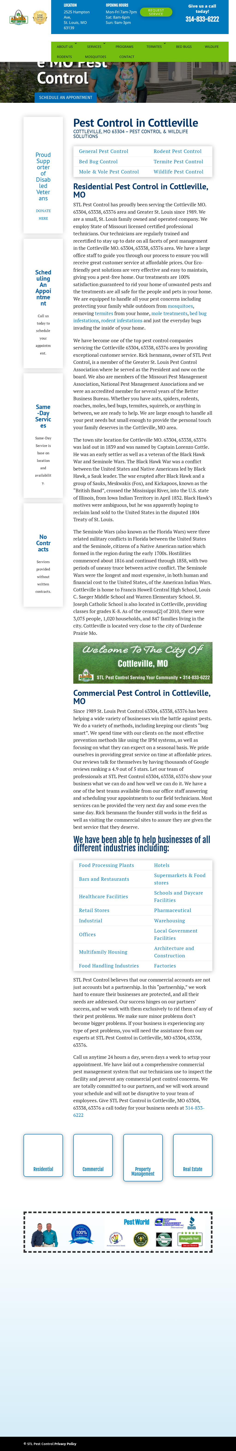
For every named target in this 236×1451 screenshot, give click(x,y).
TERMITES (154, 46)
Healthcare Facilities (103, 896)
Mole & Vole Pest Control (109, 171)
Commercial (93, 1169)
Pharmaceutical (172, 910)
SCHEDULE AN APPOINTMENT (65, 97)
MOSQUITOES (95, 57)
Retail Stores (94, 910)
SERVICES (94, 46)
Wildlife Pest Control (179, 171)
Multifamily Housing (103, 952)
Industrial (90, 920)
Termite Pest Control (178, 161)
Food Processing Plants (106, 865)
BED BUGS (184, 46)
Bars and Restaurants (104, 879)
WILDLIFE (212, 46)
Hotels (162, 865)
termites (104, 313)
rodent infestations (121, 320)
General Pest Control (103, 151)
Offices (87, 934)
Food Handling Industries (109, 965)
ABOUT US (65, 46)
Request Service (156, 12)
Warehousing (169, 920)
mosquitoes (180, 306)
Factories (165, 965)
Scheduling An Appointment (43, 287)
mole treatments (169, 313)
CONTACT (126, 57)
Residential (43, 1169)
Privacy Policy (65, 1444)
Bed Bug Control (98, 161)
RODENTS (64, 57)
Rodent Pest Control (178, 151)
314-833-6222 (202, 19)
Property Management (142, 1171)
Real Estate (192, 1169)
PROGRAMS (124, 46)
